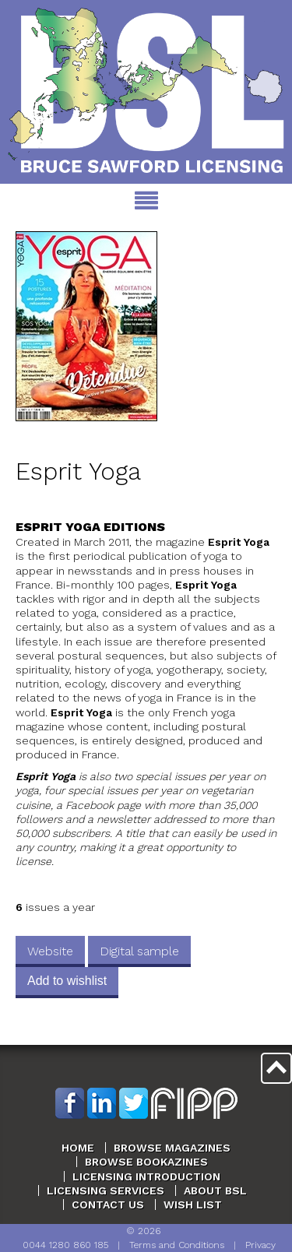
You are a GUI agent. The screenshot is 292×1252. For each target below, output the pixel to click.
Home (78, 1147)
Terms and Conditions (176, 1245)
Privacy (260, 1245)
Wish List (193, 1204)
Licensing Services (105, 1190)
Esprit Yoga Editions (90, 526)
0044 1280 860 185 (65, 1245)
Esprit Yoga (78, 471)
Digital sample (139, 951)
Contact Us (108, 1204)
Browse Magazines (172, 1147)
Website (50, 951)
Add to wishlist (67, 980)
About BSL (215, 1190)
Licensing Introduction (146, 1176)
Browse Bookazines (146, 1161)
